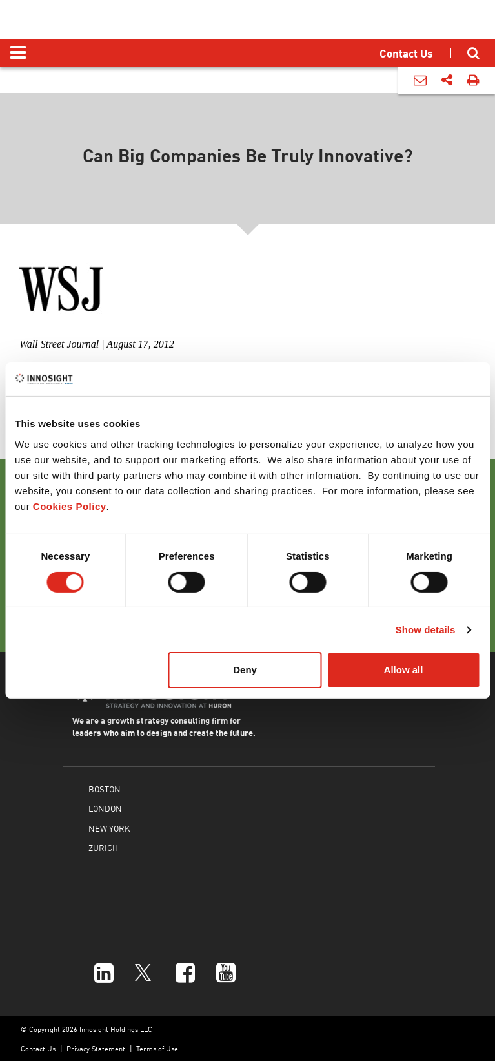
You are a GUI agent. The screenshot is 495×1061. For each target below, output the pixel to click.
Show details (426, 629)
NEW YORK (109, 828)
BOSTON (104, 789)
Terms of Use (157, 1048)
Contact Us (38, 1048)
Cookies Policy (69, 506)
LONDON (105, 808)
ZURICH (103, 847)
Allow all (403, 669)
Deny (245, 669)
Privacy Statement (95, 1048)
